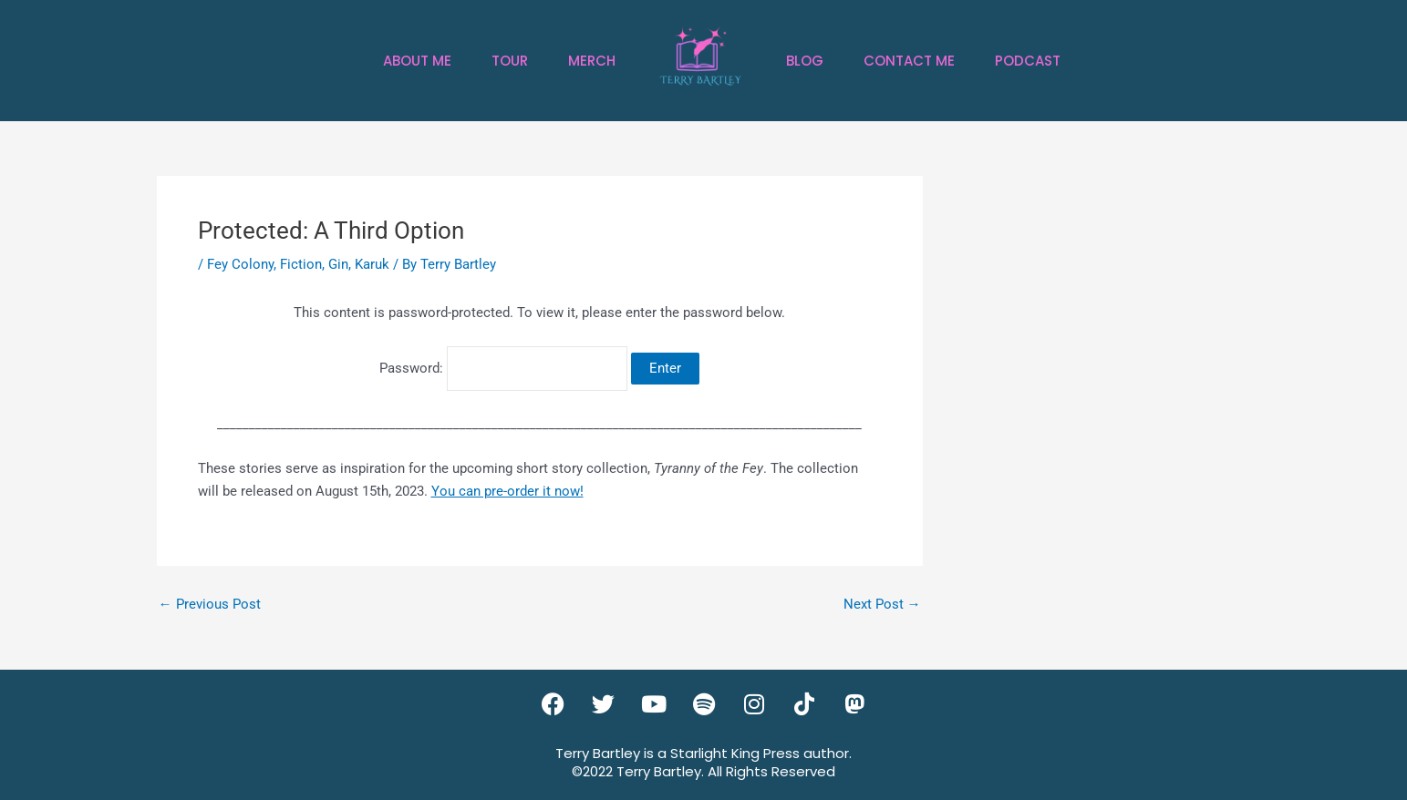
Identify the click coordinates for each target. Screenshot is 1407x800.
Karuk (372, 264)
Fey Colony (240, 264)
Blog (804, 60)
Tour (509, 60)
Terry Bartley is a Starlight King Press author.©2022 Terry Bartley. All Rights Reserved (703, 762)
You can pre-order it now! (507, 491)
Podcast (1027, 60)
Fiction (301, 264)
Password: (503, 368)
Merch (592, 60)
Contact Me (909, 60)
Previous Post (210, 604)
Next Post (882, 604)
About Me (417, 60)
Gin (338, 264)
